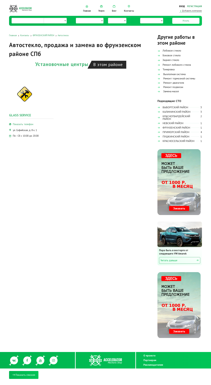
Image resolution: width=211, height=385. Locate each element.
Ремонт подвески (170, 87)
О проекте (149, 355)
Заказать (179, 208)
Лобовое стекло (169, 50)
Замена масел (168, 91)
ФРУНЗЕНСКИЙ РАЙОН (43, 35)
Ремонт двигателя (170, 82)
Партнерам (149, 360)
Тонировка (166, 69)
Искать (186, 20)
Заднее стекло (168, 60)
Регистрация (194, 6)
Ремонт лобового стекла (174, 65)
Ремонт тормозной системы (176, 78)
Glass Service (20, 115)
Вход (182, 6)
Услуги (101, 8)
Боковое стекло (169, 55)
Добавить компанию (190, 10)
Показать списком (23, 374)
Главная (87, 8)
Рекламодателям (152, 364)
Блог (114, 8)
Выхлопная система (171, 74)
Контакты (129, 8)
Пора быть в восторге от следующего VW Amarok (173, 252)
